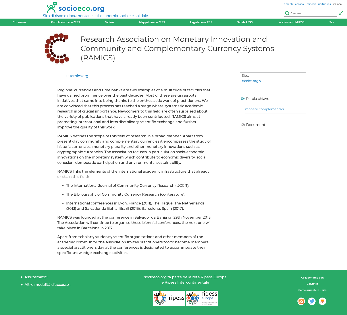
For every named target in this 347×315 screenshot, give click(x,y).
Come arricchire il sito (312, 290)
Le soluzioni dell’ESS (291, 22)
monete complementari (264, 109)
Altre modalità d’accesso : (48, 285)
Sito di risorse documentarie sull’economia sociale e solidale (95, 16)
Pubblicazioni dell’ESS (65, 22)
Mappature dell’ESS (152, 22)
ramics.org (79, 76)
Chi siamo (19, 22)
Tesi (332, 22)
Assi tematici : (37, 277)
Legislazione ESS (201, 22)
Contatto (312, 283)
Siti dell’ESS (245, 22)
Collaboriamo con (312, 277)
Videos (109, 22)
